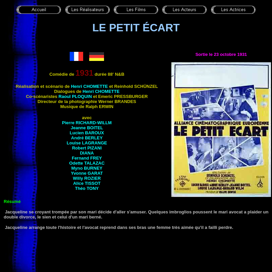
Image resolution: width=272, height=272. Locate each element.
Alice (87, 183)
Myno (86, 168)
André (87, 137)
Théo (87, 188)
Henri (89, 86)
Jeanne (87, 127)
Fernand (87, 158)
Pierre (86, 122)
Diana (87, 153)
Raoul (75, 96)
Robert (87, 147)
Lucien (87, 132)
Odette (86, 163)
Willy (87, 178)
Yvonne (87, 173)
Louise (87, 142)
